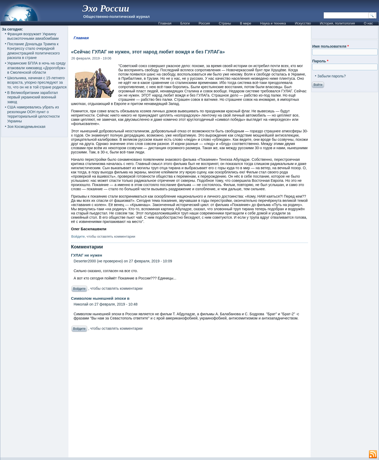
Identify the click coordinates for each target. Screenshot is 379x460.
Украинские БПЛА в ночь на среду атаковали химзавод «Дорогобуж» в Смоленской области (36, 67)
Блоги (185, 23)
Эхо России (105, 8)
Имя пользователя (330, 46)
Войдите (78, 236)
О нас (368, 23)
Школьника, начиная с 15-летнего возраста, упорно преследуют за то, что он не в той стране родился (37, 82)
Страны (225, 23)
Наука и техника (273, 23)
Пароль (320, 61)
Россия (204, 23)
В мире (245, 23)
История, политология (337, 23)
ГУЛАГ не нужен (86, 255)
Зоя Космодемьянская (26, 126)
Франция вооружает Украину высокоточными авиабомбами (33, 36)
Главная (164, 23)
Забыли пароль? (331, 76)
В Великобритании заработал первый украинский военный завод (32, 97)
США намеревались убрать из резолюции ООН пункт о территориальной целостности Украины (33, 114)
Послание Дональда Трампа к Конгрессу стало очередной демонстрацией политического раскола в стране (33, 51)
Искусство (303, 23)
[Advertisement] (189, 396)
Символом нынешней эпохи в (100, 298)
